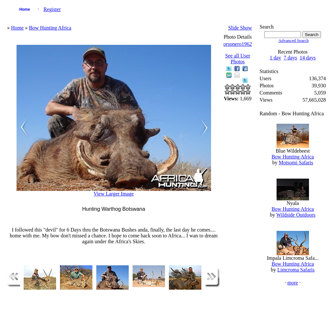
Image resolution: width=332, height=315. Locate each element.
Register (52, 9)
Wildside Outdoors (295, 215)
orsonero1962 (237, 44)
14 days (307, 57)
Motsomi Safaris (296, 162)
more (292, 282)
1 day (275, 57)
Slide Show (240, 28)
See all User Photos (237, 58)
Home (24, 9)
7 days (290, 57)
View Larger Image (114, 193)
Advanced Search (293, 40)
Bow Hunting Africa (50, 28)
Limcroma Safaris (295, 269)
